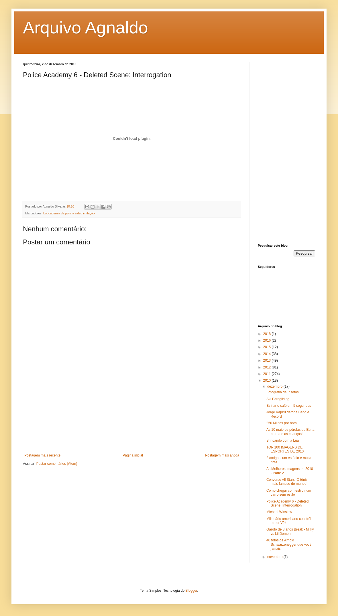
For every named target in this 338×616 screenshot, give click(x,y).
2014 (267, 354)
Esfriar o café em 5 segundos (288, 406)
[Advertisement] (132, 410)
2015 (267, 347)
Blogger (191, 591)
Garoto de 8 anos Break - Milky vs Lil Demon (290, 531)
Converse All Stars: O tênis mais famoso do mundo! (286, 482)
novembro (275, 557)
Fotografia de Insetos (282, 392)
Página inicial (133, 455)
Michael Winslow (279, 512)
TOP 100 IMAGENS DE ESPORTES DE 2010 (285, 449)
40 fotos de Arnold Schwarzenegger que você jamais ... (288, 544)
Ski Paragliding (277, 399)
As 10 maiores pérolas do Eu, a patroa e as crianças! (290, 432)
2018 (267, 334)
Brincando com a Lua (282, 440)
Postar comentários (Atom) (56, 464)
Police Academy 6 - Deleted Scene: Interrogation (287, 503)
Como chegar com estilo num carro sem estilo (288, 493)
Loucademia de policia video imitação (69, 213)
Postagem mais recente (42, 455)
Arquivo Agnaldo (85, 27)
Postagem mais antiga (222, 455)
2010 (267, 380)
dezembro (275, 386)
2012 (267, 367)
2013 (267, 360)
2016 (267, 340)
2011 (267, 374)
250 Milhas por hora (281, 423)
